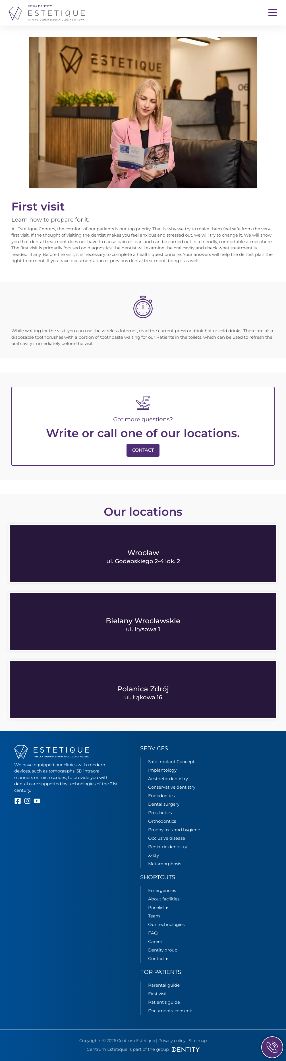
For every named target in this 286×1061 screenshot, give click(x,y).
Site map (198, 1040)
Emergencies (162, 890)
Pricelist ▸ (158, 907)
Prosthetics (160, 812)
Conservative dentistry (171, 787)
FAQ (153, 933)
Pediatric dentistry (167, 846)
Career (155, 941)
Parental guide (164, 985)
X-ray (153, 855)
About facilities (163, 899)
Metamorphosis (164, 863)
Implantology (162, 770)
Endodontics (161, 795)
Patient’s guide (164, 1002)
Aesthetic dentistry (168, 778)
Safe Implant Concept (171, 761)
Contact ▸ (158, 958)
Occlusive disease (166, 838)
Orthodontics (162, 821)
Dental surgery (163, 804)
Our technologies (166, 924)
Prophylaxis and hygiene (174, 829)
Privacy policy (171, 1040)
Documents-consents (170, 1010)
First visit (157, 993)
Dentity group (162, 950)
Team (154, 916)
